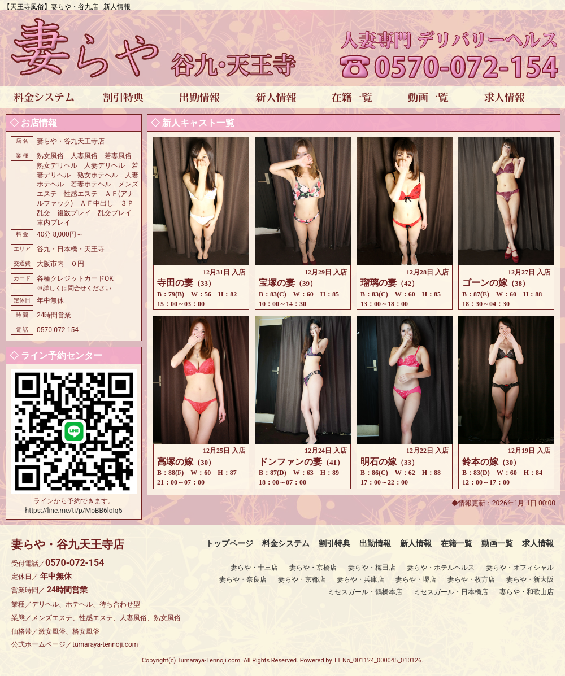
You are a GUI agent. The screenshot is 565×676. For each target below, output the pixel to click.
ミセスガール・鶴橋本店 (365, 592)
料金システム (286, 543)
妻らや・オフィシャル (520, 568)
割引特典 (334, 543)
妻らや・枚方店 (471, 579)
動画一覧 (497, 543)
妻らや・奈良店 (243, 579)
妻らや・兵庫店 (360, 579)
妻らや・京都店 (301, 579)
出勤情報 (375, 543)
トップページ (229, 543)
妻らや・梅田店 (371, 568)
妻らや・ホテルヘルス (441, 568)
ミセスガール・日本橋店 (451, 592)
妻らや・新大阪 (530, 579)
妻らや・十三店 (254, 568)
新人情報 (416, 543)
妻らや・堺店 (415, 579)
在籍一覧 (456, 543)
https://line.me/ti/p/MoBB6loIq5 (74, 510)
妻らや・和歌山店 (526, 592)
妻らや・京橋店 (313, 568)
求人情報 (538, 543)
